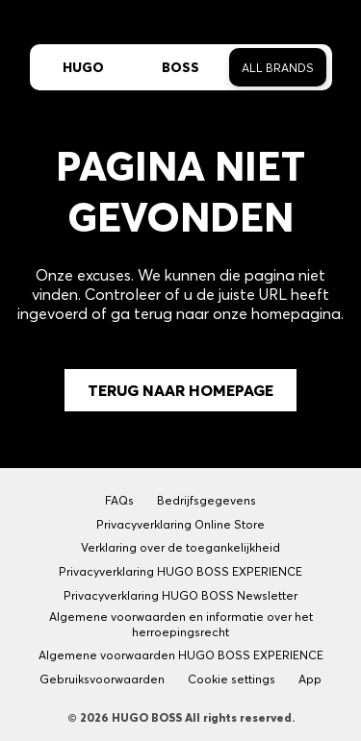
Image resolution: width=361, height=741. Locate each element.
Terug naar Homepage (180, 390)
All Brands (278, 68)
